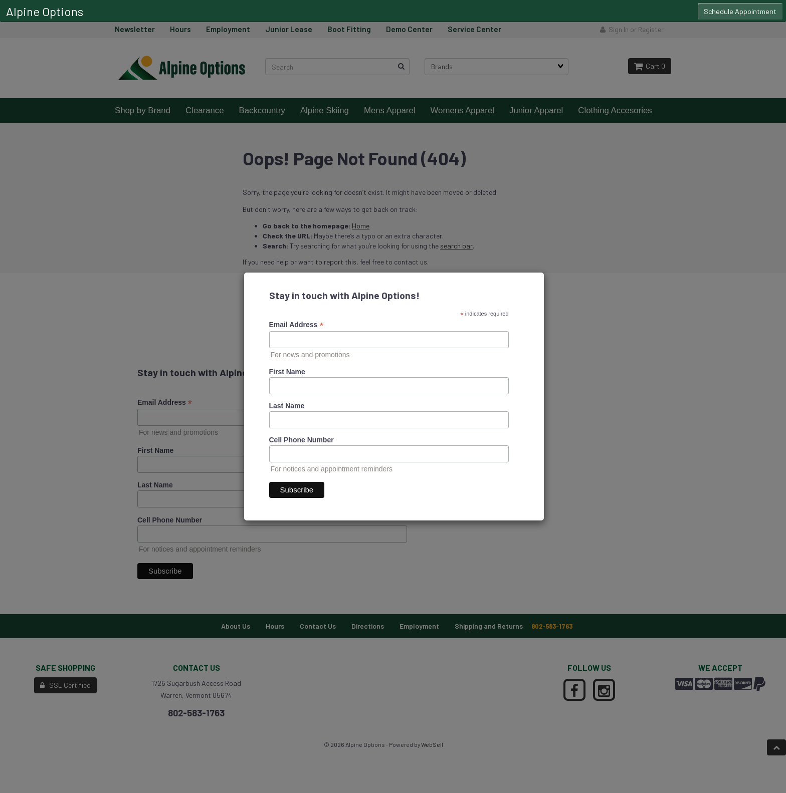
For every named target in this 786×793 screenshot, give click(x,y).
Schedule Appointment (740, 11)
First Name (287, 372)
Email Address (296, 325)
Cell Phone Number (301, 440)
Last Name (287, 406)
